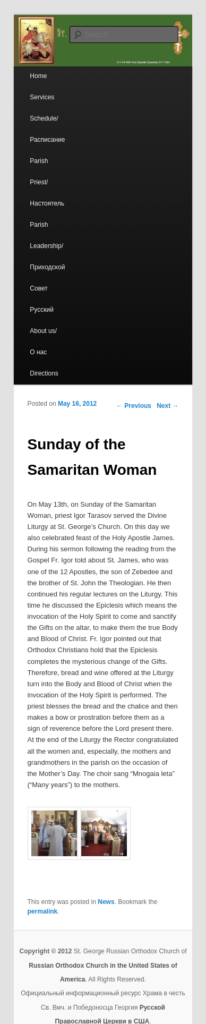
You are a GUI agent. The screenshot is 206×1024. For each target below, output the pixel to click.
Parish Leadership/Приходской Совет (47, 256)
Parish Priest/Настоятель (47, 182)
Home (38, 76)
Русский (42, 309)
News (106, 902)
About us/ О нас (43, 341)
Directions (44, 373)
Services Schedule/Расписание (47, 118)
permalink (43, 911)
